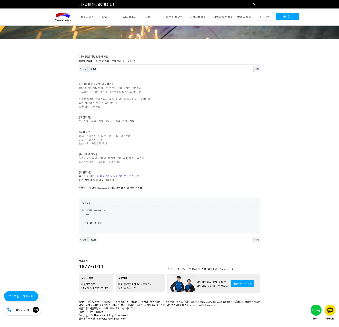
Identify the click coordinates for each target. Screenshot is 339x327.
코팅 (147, 16)
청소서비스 (87, 16)
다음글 (93, 69)
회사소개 (171, 268)
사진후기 (287, 16)
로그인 (230, 268)
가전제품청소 (198, 16)
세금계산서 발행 (209, 268)
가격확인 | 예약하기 (21, 296)
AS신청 (222, 268)
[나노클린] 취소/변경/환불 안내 (96, 4)
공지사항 (181, 268)
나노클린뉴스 (194, 268)
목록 (257, 69)
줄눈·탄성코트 (174, 16)
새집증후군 (130, 16)
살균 (104, 16)
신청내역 (265, 17)
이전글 (83, 69)
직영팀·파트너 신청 (242, 283)
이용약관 (83, 311)
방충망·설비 (244, 16)
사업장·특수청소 (223, 16)
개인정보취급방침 (98, 311)
